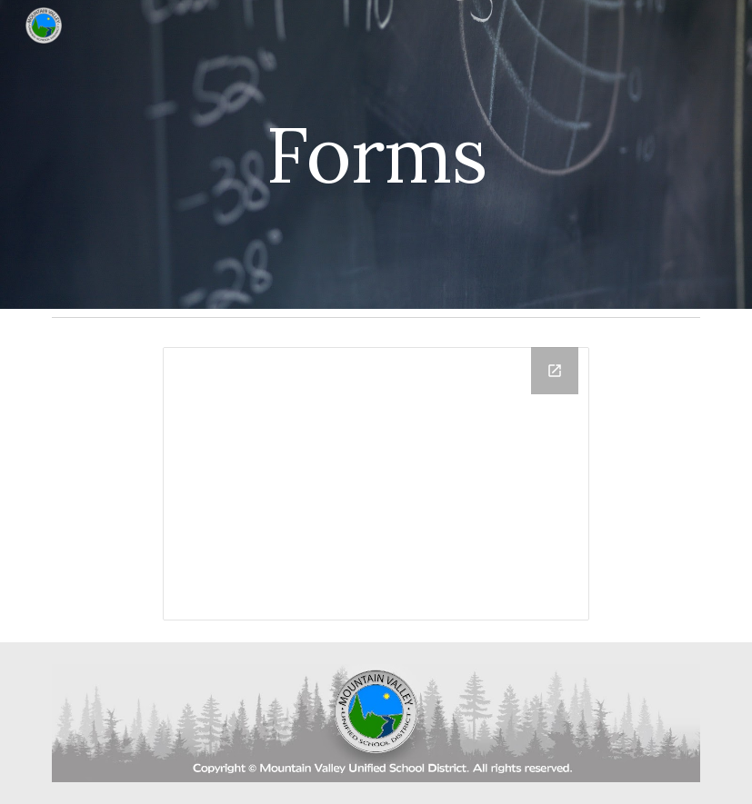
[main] (376, 154)
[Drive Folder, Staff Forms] (376, 483)
